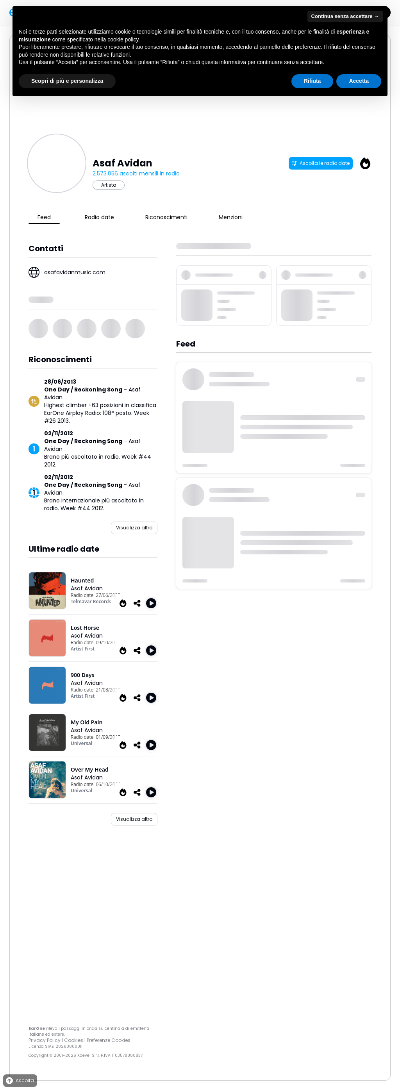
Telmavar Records (91, 601)
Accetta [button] (359, 81)
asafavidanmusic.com (74, 272)
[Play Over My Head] (151, 792)
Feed (44, 217)
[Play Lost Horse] (151, 650)
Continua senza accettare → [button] (345, 16)
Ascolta (19, 1081)
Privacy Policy (45, 1040)
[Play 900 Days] (151, 698)
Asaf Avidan (87, 588)
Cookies (73, 1040)
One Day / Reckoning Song (83, 389)
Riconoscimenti (166, 217)
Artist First (83, 648)
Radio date (99, 217)
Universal (81, 743)
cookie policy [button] (122, 39)
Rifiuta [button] (312, 81)
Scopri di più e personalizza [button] (67, 81)
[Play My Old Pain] (151, 745)
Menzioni (231, 217)
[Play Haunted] (151, 603)
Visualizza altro (134, 527)
